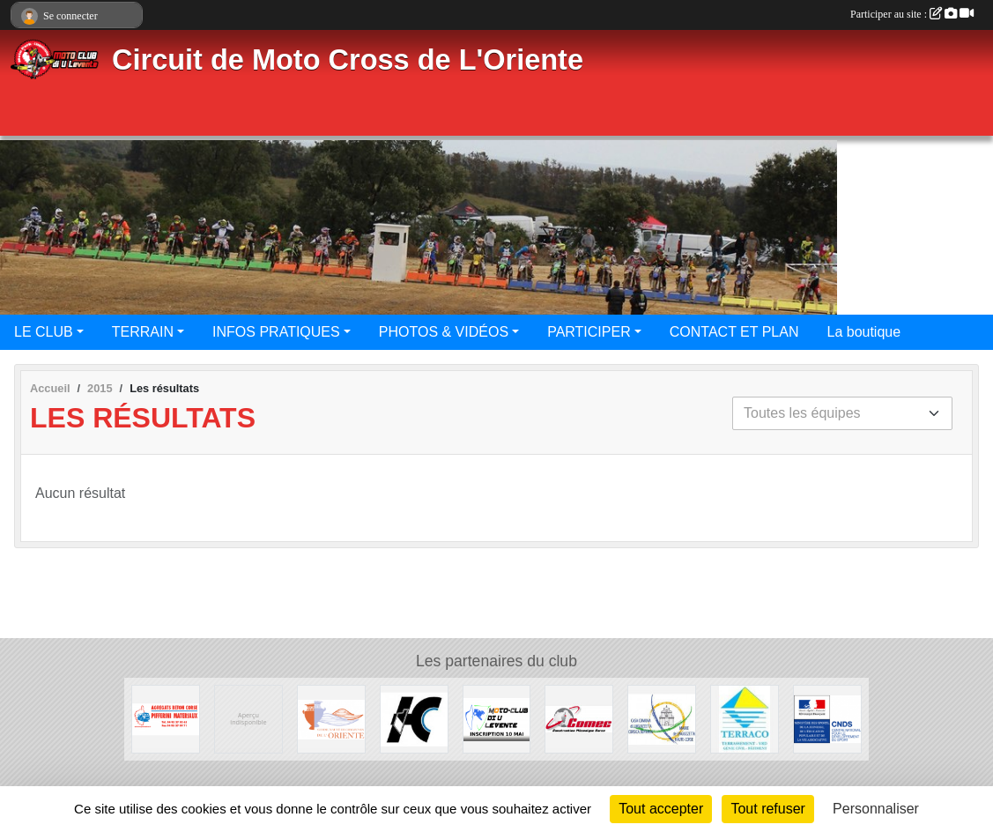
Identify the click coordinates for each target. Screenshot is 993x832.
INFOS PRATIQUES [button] (276, 331)
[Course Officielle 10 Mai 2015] (497, 717)
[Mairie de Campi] (248, 717)
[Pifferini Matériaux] (165, 717)
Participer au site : (912, 14)
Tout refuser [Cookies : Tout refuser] (767, 808)
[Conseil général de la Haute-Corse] (414, 717)
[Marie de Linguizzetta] (661, 717)
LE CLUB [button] (43, 331)
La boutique (863, 331)
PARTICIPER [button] (589, 331)
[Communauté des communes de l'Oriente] (331, 717)
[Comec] (579, 717)
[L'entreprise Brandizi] (744, 717)
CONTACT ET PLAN (734, 331)
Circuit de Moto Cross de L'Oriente (347, 60)
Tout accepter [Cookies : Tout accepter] (661, 808)
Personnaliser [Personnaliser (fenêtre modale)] (876, 808)
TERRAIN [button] (143, 331)
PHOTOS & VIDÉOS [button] (443, 331)
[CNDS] (827, 717)
